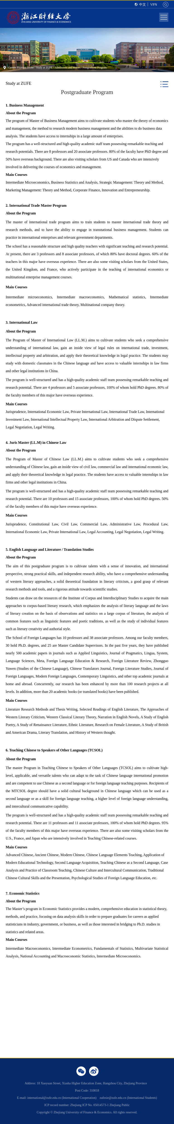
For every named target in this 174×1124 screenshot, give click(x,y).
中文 (142, 4)
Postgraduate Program (94, 67)
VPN (153, 4)
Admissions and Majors (67, 67)
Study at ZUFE (44, 67)
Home (30, 67)
